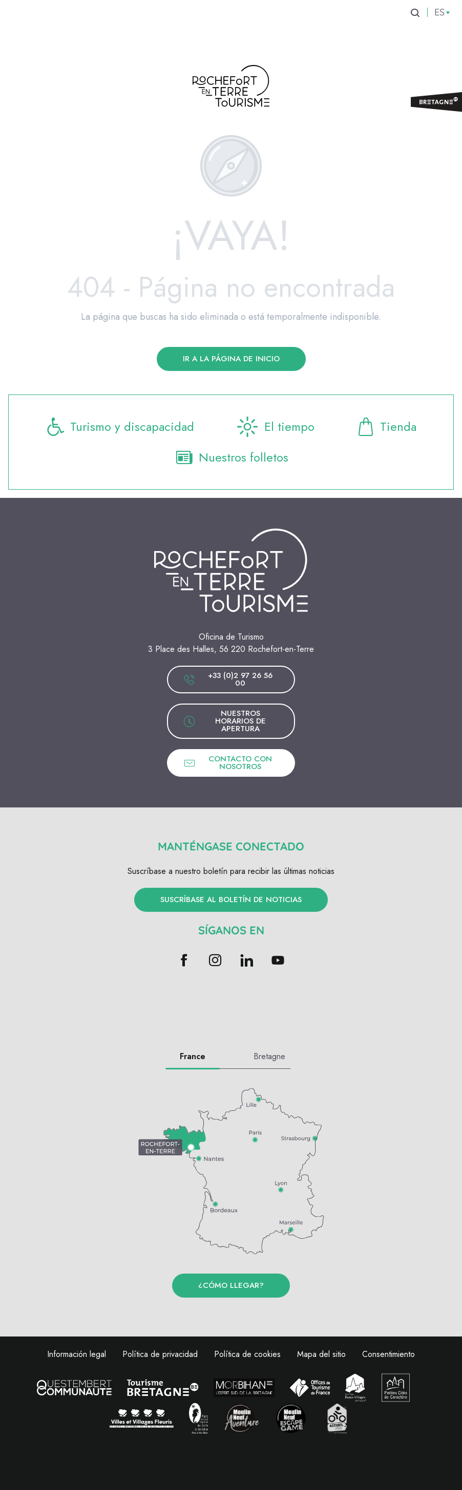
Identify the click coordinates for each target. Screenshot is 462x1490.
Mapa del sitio (321, 1354)
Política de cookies (247, 1354)
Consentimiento (388, 1354)
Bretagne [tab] (269, 1056)
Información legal (76, 1354)
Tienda (386, 427)
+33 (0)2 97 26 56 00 (227, 679)
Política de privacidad (160, 1354)
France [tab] (192, 1056)
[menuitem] (53, 30)
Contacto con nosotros (227, 762)
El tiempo (275, 427)
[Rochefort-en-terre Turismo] (231, 88)
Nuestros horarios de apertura (224, 721)
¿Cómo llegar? (231, 1285)
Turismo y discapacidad (120, 427)
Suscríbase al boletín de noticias (231, 899)
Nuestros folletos (231, 457)
